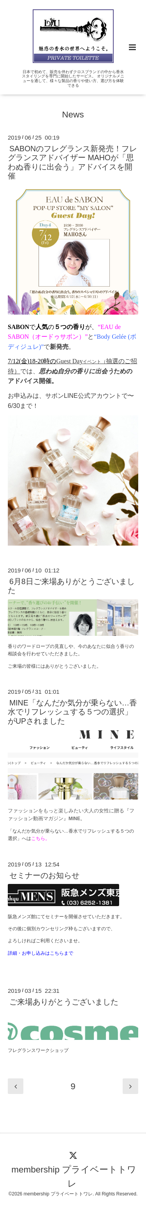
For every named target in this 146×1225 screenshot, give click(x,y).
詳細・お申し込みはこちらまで (40, 953)
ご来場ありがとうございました (63, 1002)
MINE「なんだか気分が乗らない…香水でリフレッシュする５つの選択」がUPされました (72, 711)
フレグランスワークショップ (38, 1050)
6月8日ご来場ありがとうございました (71, 586)
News (73, 114)
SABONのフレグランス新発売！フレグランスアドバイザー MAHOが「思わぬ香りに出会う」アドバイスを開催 (72, 162)
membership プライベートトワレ (73, 1176)
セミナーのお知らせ (44, 875)
